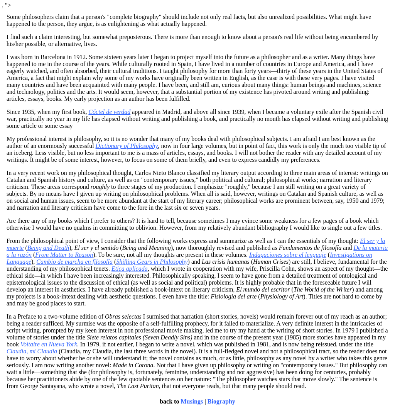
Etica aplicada (129, 268)
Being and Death (48, 247)
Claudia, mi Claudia (32, 351)
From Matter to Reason (64, 254)
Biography (221, 401)
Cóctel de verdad (109, 112)
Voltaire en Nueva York (48, 344)
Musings (192, 401)
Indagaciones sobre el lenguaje (287, 254)
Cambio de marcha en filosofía (74, 261)
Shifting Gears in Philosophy (151, 261)
